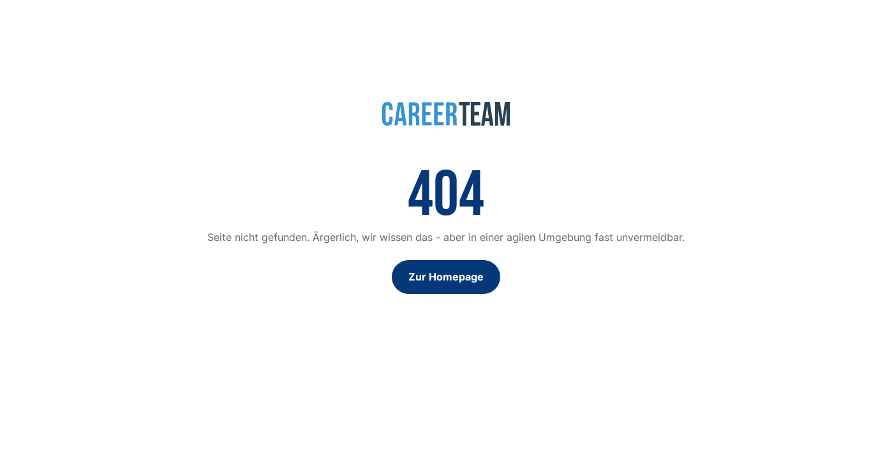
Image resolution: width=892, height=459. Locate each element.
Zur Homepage (446, 276)
